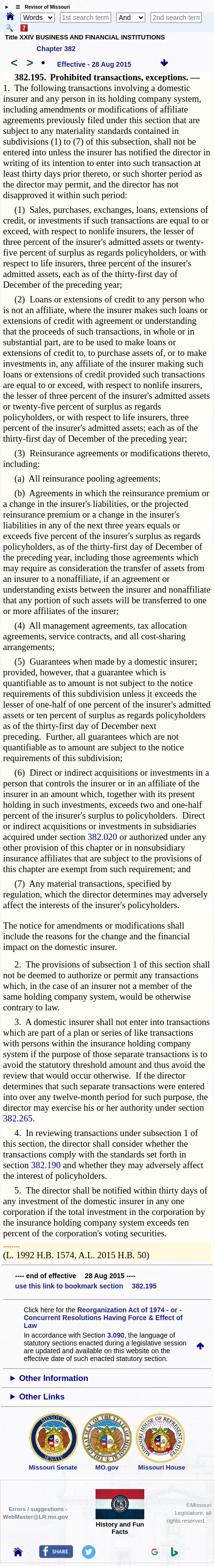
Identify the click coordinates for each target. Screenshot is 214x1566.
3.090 (115, 1335)
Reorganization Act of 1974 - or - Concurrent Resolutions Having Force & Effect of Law (103, 1317)
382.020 (102, 837)
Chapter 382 (56, 49)
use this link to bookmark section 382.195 (85, 1286)
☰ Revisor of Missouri (40, 7)
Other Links (41, 1396)
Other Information (53, 1378)
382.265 (18, 1118)
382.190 (46, 1165)
